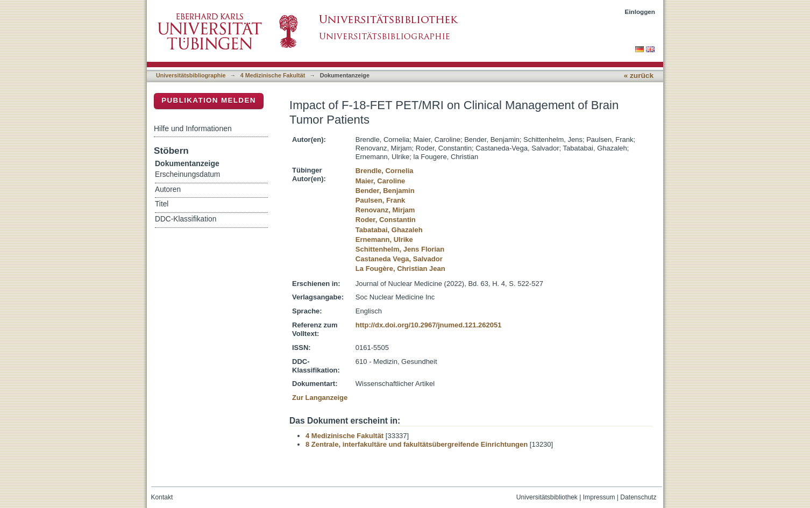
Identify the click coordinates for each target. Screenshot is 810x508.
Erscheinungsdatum (187, 174)
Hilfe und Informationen (193, 128)
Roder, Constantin (386, 220)
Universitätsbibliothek (547, 497)
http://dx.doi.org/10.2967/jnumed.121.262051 (429, 325)
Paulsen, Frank (380, 200)
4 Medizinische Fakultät (272, 75)
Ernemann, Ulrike (384, 239)
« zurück (638, 75)
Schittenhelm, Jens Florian (400, 249)
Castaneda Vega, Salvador (399, 259)
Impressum (599, 497)
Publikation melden (208, 100)
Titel (161, 204)
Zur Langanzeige (319, 397)
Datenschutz (638, 497)
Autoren (168, 189)
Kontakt (162, 497)
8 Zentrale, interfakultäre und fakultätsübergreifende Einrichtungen (416, 444)
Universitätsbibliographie (190, 75)
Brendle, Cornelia (385, 171)
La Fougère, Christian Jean (400, 268)
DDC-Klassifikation (185, 219)
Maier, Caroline (380, 181)
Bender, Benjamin (385, 191)
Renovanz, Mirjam (385, 210)
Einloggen (640, 11)
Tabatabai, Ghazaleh (389, 230)
